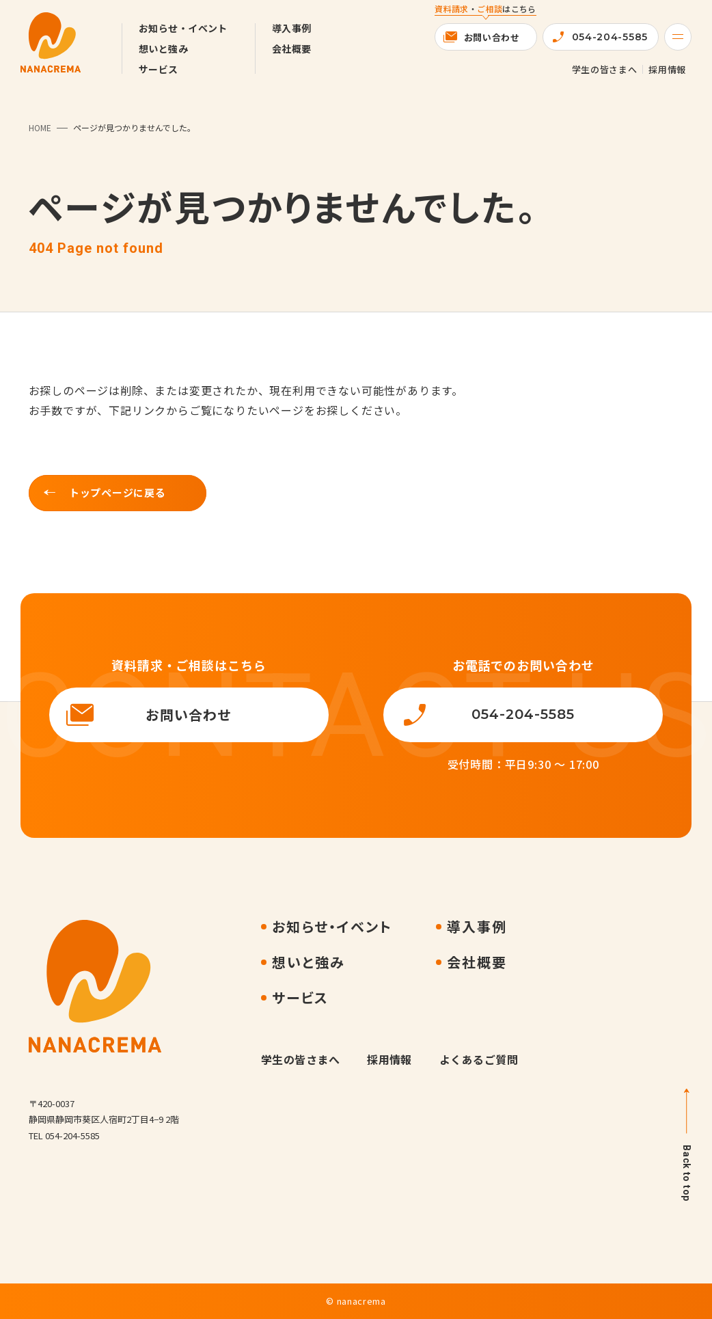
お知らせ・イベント (183, 28)
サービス (158, 69)
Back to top (687, 1173)
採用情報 (667, 69)
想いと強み (163, 48)
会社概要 (292, 48)
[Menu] (678, 37)
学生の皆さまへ (605, 69)
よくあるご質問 (478, 1059)
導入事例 (292, 28)
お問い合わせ (492, 37)
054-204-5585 (610, 37)
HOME (40, 127)
